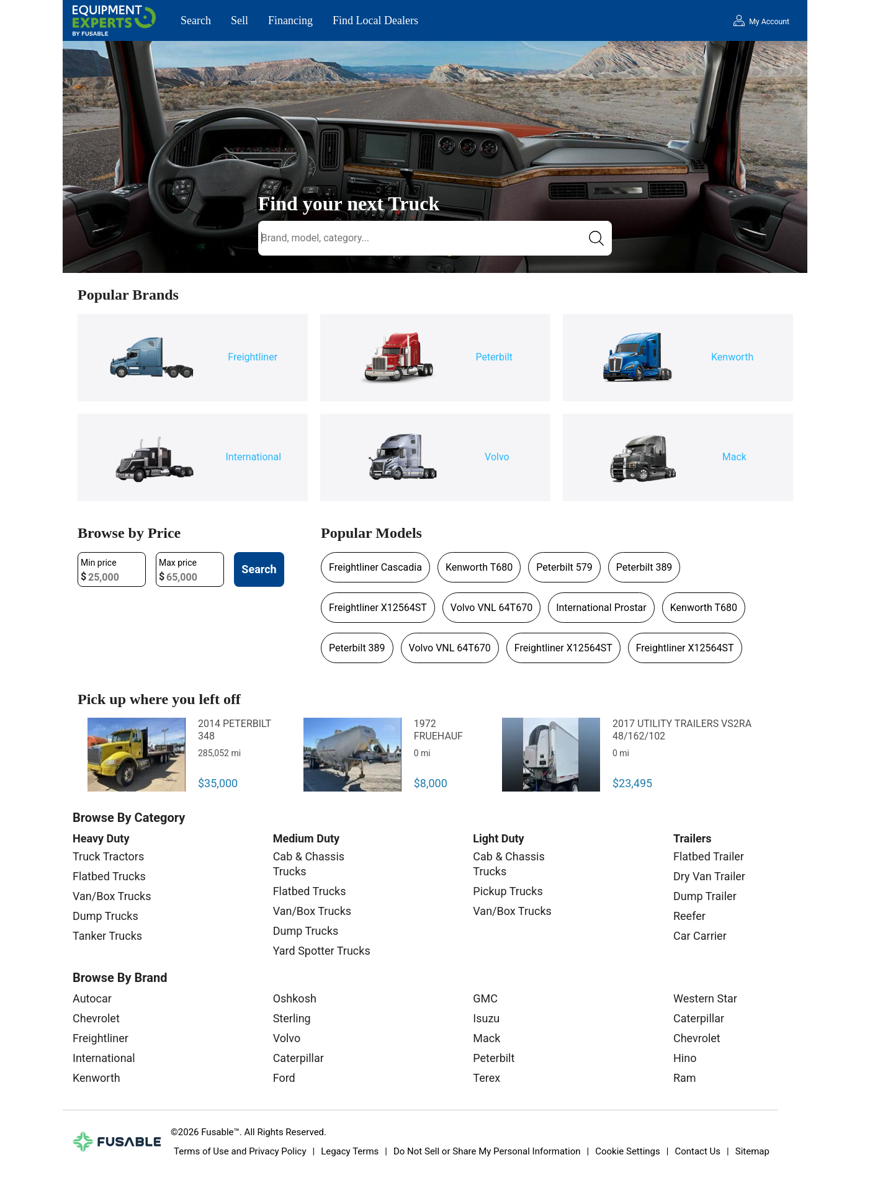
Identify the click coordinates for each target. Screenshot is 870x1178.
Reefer (689, 915)
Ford (284, 1077)
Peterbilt (493, 1057)
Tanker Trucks (107, 935)
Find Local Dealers (375, 20)
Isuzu (486, 1018)
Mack (486, 1038)
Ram (684, 1077)
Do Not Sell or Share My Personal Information (487, 1151)
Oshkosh (294, 998)
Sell (239, 20)
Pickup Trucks (507, 891)
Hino (684, 1057)
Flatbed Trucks (109, 876)
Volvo (287, 1038)
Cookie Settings (627, 1151)
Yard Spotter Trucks (321, 950)
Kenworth (96, 1077)
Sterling (292, 1018)
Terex (486, 1077)
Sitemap (752, 1151)
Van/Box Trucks (112, 896)
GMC (485, 998)
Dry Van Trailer (709, 876)
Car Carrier (700, 935)
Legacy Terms (350, 1151)
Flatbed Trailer (708, 856)
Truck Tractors (108, 856)
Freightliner (100, 1038)
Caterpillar (298, 1057)
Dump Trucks (105, 915)
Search (196, 20)
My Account (769, 21)
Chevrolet (96, 1018)
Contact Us (697, 1151)
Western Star (705, 998)
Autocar (92, 998)
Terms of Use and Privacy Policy (240, 1151)
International (104, 1057)
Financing (290, 20)
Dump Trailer (705, 896)
